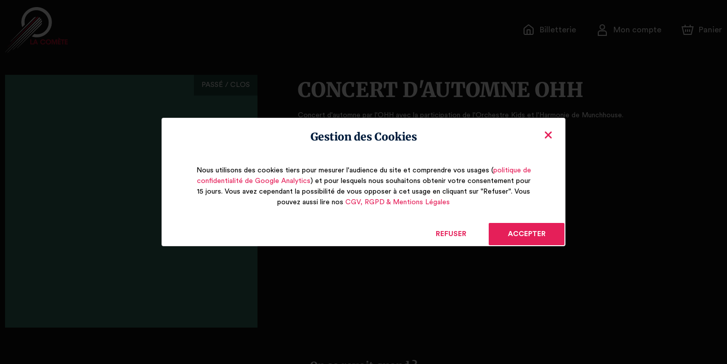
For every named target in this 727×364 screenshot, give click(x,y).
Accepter (526, 234)
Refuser (451, 234)
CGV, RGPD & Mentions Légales (397, 202)
